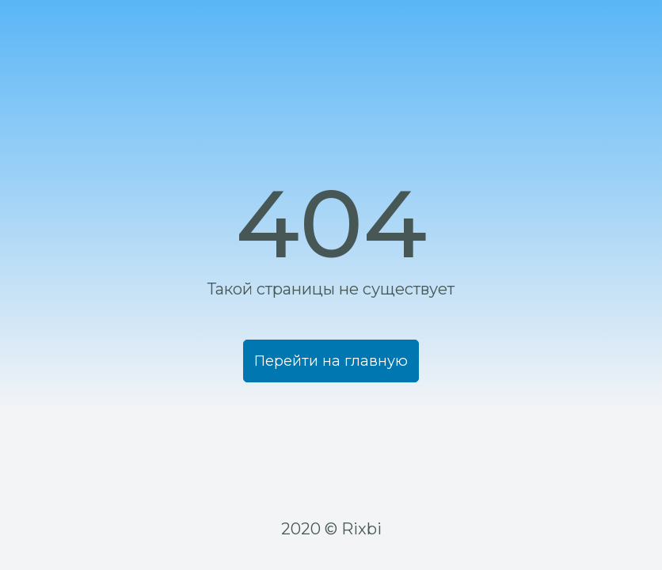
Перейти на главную (331, 427)
